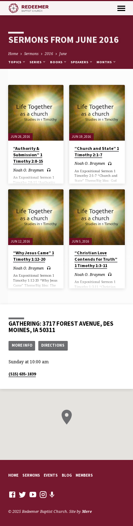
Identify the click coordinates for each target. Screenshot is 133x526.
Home (13, 53)
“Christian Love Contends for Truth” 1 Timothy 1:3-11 (95, 259)
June (63, 53)
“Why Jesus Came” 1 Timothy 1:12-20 (33, 256)
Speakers (82, 62)
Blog (67, 475)
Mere (87, 511)
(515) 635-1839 (22, 373)
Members (84, 475)
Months (106, 62)
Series (37, 62)
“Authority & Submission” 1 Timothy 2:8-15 (28, 155)
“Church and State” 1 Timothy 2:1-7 (96, 151)
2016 (49, 53)
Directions (53, 345)
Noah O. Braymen (28, 170)
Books (58, 62)
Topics (17, 62)
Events (51, 475)
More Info (22, 345)
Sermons (31, 53)
